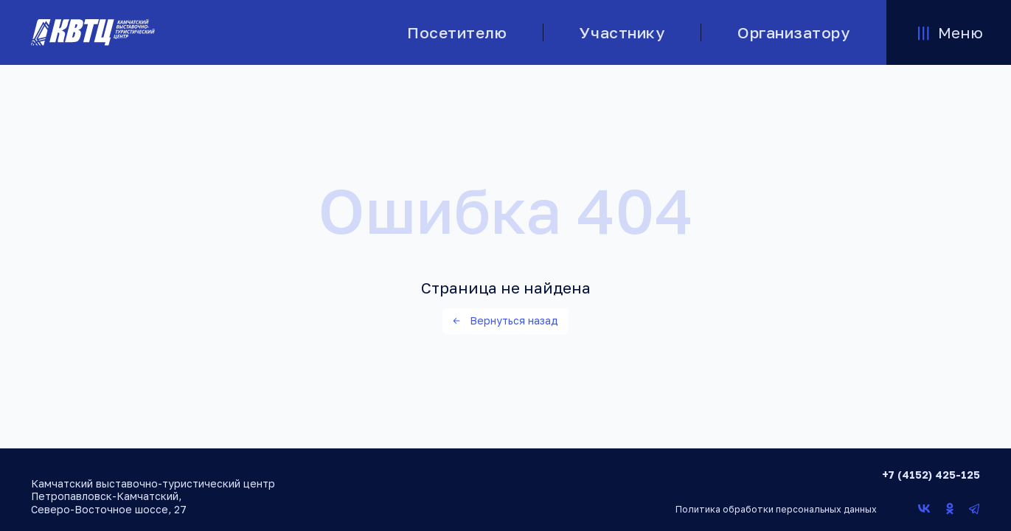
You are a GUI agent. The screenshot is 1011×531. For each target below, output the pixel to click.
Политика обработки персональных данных (776, 509)
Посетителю (457, 32)
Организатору (793, 33)
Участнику (622, 32)
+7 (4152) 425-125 (931, 474)
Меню (948, 33)
